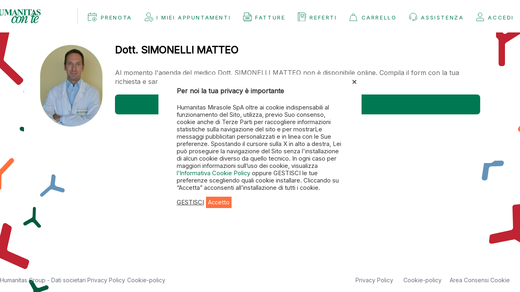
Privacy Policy (106, 280)
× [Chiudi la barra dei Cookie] (354, 81)
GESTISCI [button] (190, 202)
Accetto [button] (219, 202)
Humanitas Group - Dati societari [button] (43, 280)
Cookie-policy (146, 280)
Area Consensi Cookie (480, 280)
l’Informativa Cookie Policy (214, 173)
